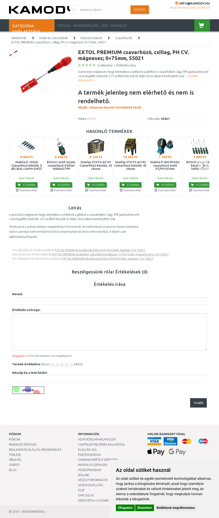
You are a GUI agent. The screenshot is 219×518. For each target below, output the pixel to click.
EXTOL (91, 118)
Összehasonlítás (26, 190)
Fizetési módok (89, 454)
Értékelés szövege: (26, 310)
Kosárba (26, 184)
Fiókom (14, 439)
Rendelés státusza (23, 444)
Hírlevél (15, 459)
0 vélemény (105, 65)
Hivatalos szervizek (93, 465)
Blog (13, 470)
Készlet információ (93, 480)
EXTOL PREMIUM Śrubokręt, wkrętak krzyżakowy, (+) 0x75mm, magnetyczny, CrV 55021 (110, 254)
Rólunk (83, 475)
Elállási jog (87, 449)
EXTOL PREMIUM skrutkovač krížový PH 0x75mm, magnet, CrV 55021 (107, 258)
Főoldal (64, 25)
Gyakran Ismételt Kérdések (98, 459)
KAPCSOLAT (119, 25)
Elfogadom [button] (125, 507)
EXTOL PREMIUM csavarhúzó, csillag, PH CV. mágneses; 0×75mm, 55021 (58, 42)
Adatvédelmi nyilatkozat (97, 439)
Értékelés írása (126, 65)
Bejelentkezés (180, 7)
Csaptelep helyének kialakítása (101, 444)
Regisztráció (201, 7)
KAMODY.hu (37, 511)
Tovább (198, 403)
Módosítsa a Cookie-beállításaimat (105, 500)
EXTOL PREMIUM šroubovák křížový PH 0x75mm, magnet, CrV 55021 (100, 250)
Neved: (17, 294)
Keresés (139, 9)
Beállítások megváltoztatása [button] (176, 507)
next (203, 165)
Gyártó (14, 465)
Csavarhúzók (123, 38)
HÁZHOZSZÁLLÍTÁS (86, 25)
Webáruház (19, 38)
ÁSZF (105, 25)
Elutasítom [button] (144, 507)
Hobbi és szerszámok (53, 38)
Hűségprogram (89, 470)
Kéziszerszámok (91, 38)
